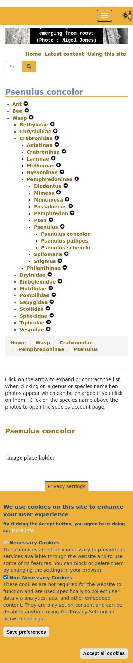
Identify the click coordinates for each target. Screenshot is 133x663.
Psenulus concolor (65, 234)
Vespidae (32, 329)
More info (23, 547)
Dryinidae (33, 275)
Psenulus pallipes (64, 241)
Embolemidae (38, 282)
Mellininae (41, 165)
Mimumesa (49, 200)
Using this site (107, 54)
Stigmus (45, 261)
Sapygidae (34, 302)
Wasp (20, 118)
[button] (14, 36)
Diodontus (48, 186)
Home (33, 54)
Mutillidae (33, 288)
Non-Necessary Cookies (40, 594)
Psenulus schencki (65, 247)
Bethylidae (34, 124)
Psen (41, 220)
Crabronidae (36, 138)
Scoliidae (32, 309)
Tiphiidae (32, 323)
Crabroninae (44, 152)
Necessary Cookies (34, 559)
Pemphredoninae (50, 179)
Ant (17, 104)
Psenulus (47, 227)
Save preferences (26, 648)
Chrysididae (36, 131)
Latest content (64, 54)
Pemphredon (52, 213)
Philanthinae (44, 268)
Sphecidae (34, 316)
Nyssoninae (43, 172)
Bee (18, 111)
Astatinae (40, 145)
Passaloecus (51, 206)
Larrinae (39, 159)
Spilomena (49, 254)
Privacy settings (66, 503)
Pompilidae (35, 295)
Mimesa (45, 193)
